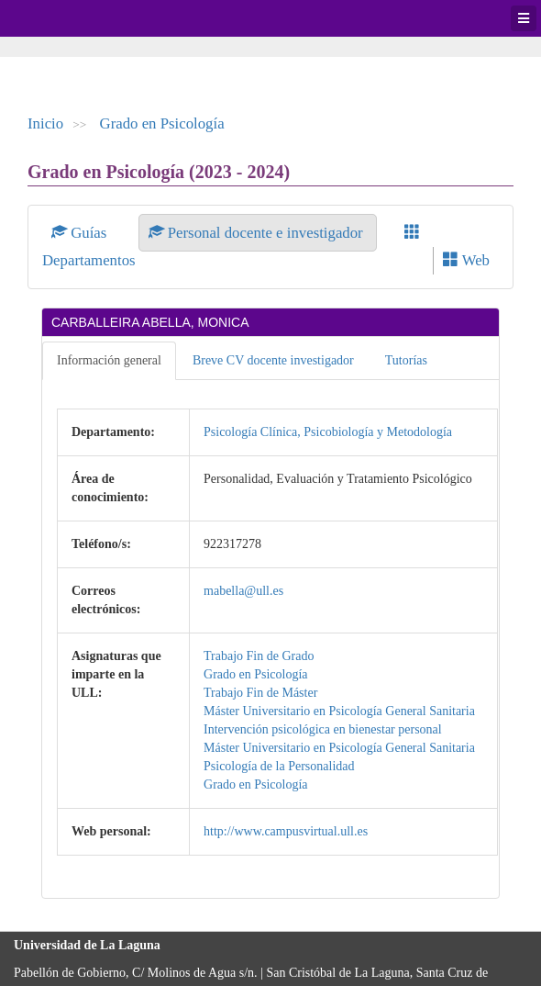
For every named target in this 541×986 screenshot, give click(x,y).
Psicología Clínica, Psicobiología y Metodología (328, 432)
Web (466, 260)
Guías (81, 232)
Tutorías (406, 360)
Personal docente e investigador (258, 232)
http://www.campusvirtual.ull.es (286, 831)
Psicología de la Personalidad (279, 766)
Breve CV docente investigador (273, 360)
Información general (109, 360)
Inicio (45, 123)
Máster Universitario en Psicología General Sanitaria (339, 711)
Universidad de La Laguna (64, 18)
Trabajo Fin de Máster (260, 693)
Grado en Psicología (162, 123)
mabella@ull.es (243, 591)
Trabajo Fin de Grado (259, 656)
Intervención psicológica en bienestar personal (323, 729)
